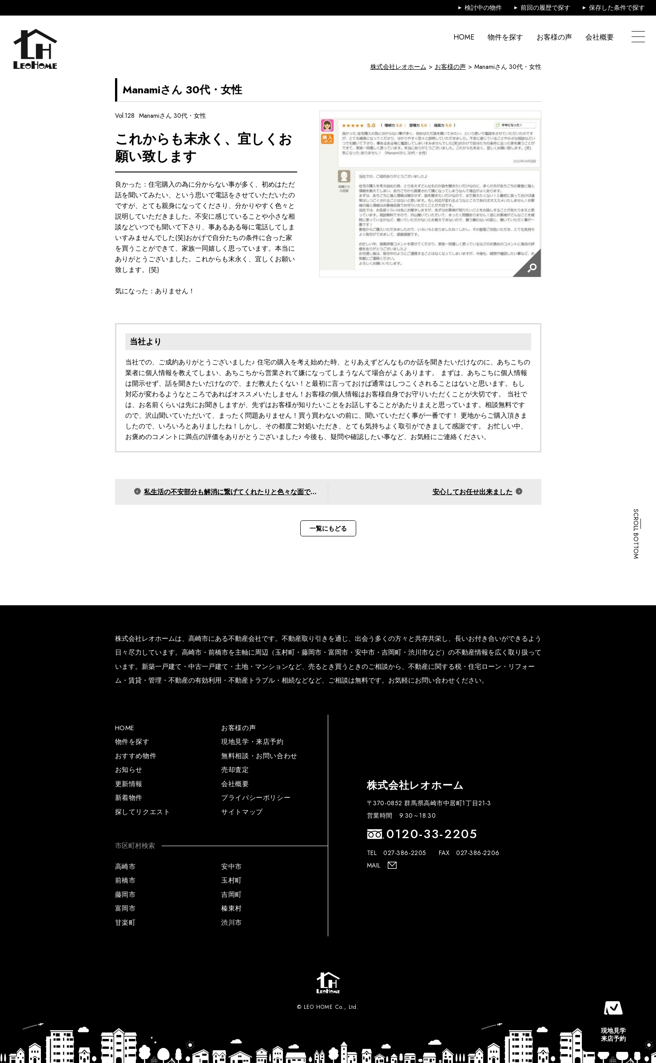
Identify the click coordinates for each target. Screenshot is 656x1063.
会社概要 (599, 37)
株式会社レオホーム (398, 66)
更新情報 (129, 784)
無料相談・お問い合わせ (259, 756)
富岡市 (125, 908)
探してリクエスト (143, 812)
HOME (463, 37)
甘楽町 (125, 922)
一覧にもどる (328, 528)
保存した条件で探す (617, 7)
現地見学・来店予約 (252, 742)
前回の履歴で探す (545, 7)
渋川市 (231, 922)
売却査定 (235, 770)
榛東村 (231, 908)
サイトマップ (242, 812)
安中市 (231, 866)
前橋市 (125, 880)
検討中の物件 (483, 7)
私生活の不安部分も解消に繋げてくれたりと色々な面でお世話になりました (236, 492)
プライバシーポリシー (255, 798)
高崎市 (125, 866)
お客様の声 (554, 37)
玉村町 (231, 880)
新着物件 (129, 798)
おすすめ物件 (136, 756)
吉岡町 (231, 894)
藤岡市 (125, 894)
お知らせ (129, 770)
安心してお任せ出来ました (473, 492)
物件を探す (505, 37)
